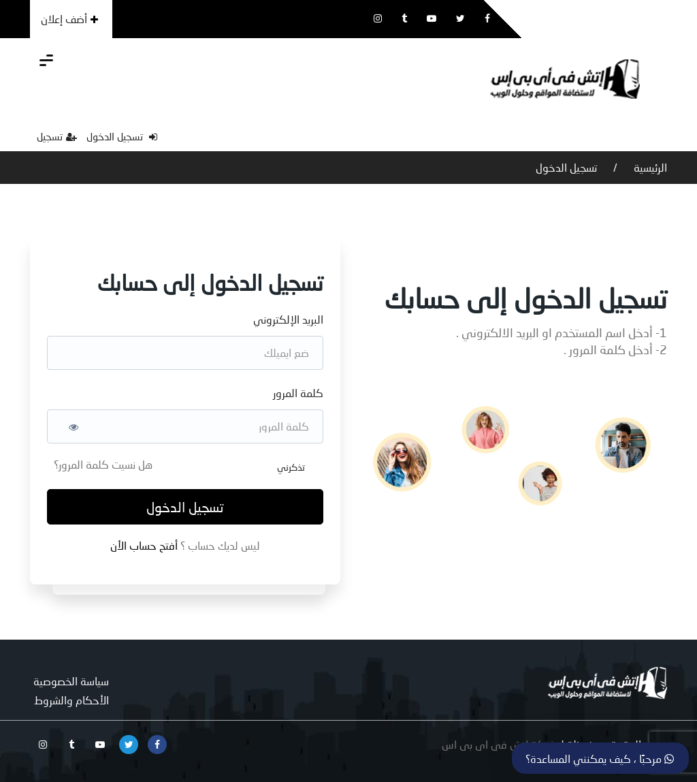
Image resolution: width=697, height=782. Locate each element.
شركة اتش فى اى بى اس (499, 744)
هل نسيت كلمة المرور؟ (103, 464)
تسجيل (57, 136)
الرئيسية (649, 167)
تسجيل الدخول (121, 136)
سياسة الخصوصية (71, 680)
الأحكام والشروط (71, 699)
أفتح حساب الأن (145, 545)
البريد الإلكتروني (288, 319)
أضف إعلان (69, 18)
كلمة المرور (298, 392)
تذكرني (291, 467)
